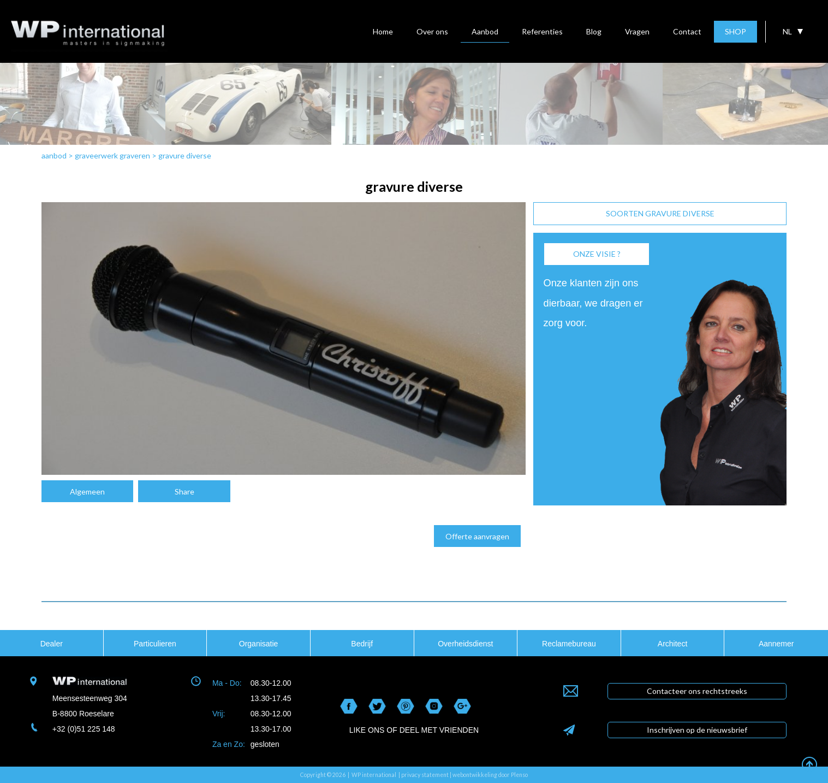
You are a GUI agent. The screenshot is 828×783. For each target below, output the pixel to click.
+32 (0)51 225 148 (83, 729)
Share (184, 491)
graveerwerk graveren (112, 155)
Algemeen (87, 491)
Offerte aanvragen (477, 536)
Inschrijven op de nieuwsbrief (697, 729)
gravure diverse (184, 155)
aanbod (54, 155)
